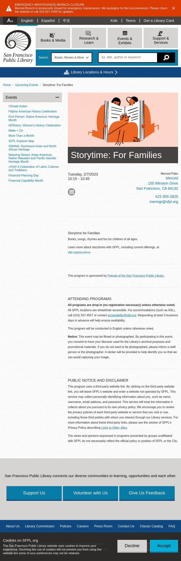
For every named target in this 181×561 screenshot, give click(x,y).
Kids (114, 21)
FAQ (171, 526)
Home (7, 84)
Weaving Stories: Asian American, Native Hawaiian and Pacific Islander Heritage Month (32, 158)
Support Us (34, 492)
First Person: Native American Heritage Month (34, 118)
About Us (13, 526)
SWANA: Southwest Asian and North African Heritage (32, 148)
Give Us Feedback (147, 492)
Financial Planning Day (23, 175)
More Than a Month (21, 135)
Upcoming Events (26, 84)
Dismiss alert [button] (173, 8)
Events (11, 97)
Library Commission (39, 526)
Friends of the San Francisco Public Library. (135, 275)
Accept (164, 545)
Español (48, 21)
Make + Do (15, 130)
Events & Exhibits (124, 41)
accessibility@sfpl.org (122, 315)
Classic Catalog (151, 526)
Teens (130, 21)
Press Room (103, 526)
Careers (83, 526)
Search (43, 57)
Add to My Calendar (71, 192)
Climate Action (17, 106)
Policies (65, 526)
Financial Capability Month (25, 180)
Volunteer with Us (90, 492)
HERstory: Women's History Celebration (34, 125)
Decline (132, 545)
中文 (66, 21)
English (27, 21)
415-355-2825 (166, 196)
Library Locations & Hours (92, 72)
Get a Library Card (159, 21)
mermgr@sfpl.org (163, 202)
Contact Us (126, 526)
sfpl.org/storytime (79, 252)
